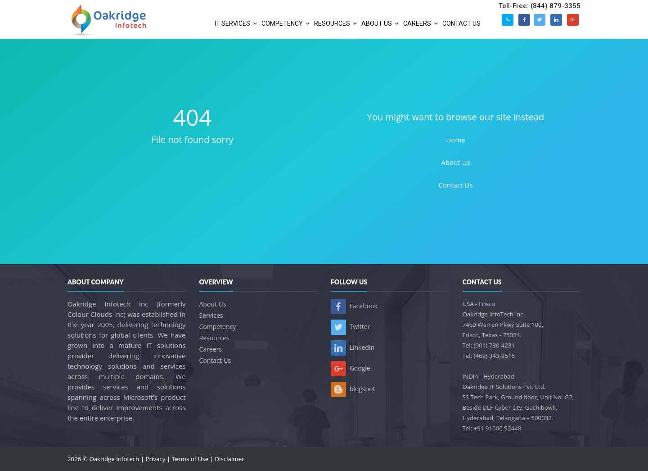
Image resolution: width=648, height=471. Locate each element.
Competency (217, 326)
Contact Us (456, 184)
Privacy (155, 459)
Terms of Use (190, 459)
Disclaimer (229, 459)
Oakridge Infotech (114, 459)
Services (211, 315)
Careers (210, 349)
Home (455, 139)
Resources (214, 338)
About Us (455, 162)
